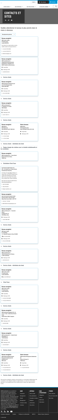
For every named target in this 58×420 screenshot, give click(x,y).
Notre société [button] (7, 6)
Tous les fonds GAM (53, 395)
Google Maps (5, 67)
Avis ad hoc (32, 405)
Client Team (5, 282)
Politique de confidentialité (24, 414)
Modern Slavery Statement (43, 414)
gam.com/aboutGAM (6, 236)
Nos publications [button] (30, 6)
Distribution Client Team (8, 163)
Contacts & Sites (23, 402)
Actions (40, 397)
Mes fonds (51, 398)
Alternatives (41, 402)
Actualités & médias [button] (43, 6)
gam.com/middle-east (6, 276)
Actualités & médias (34, 398)
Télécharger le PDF (6, 69)
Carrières (22, 405)
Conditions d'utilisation (5, 414)
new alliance (10, 172)
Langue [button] (33, 2)
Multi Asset (41, 399)
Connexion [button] (53, 2)
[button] (56, 6)
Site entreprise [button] (42, 2)
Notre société (32, 393)
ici (15, 46)
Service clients (6, 77)
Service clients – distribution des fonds (12, 144)
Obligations (41, 395)
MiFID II (33, 414)
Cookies (14, 414)
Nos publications (33, 395)
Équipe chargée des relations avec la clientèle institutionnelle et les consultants (19, 148)
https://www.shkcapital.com (6, 182)
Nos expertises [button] (18, 6)
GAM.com (1, 4)
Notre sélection (52, 393)
